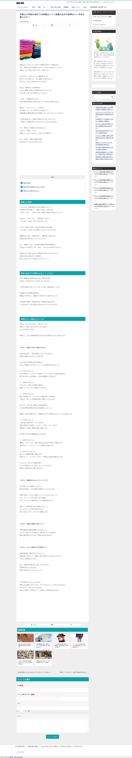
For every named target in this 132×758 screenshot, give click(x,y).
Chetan (11, 757)
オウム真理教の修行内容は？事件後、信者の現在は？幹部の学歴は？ (61, 646)
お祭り (85, 7)
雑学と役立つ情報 (55, 7)
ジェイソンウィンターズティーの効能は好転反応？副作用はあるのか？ (104, 114)
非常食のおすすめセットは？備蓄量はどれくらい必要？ (43, 661)
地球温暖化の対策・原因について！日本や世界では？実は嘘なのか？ (43, 646)
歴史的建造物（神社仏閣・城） (98, 7)
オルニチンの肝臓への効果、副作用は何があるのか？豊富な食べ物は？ (104, 138)
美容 (33, 7)
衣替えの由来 (27, 183)
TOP (21, 746)
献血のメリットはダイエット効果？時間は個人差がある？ (73, 672)
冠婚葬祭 (66, 7)
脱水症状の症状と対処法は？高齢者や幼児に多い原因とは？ (25, 646)
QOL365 (20, 3)
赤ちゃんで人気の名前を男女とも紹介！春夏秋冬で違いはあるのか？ (104, 126)
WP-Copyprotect (18, 757)
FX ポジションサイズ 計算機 (102, 16)
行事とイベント (76, 7)
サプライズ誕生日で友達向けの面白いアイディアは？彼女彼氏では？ (25, 662)
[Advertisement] (52, 33)
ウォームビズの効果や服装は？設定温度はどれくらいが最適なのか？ (79, 646)
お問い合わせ (98, 20)
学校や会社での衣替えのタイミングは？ (34, 187)
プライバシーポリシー (23, 7)
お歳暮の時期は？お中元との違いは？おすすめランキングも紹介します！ (35, 672)
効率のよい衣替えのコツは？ (31, 190)
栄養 (39, 7)
